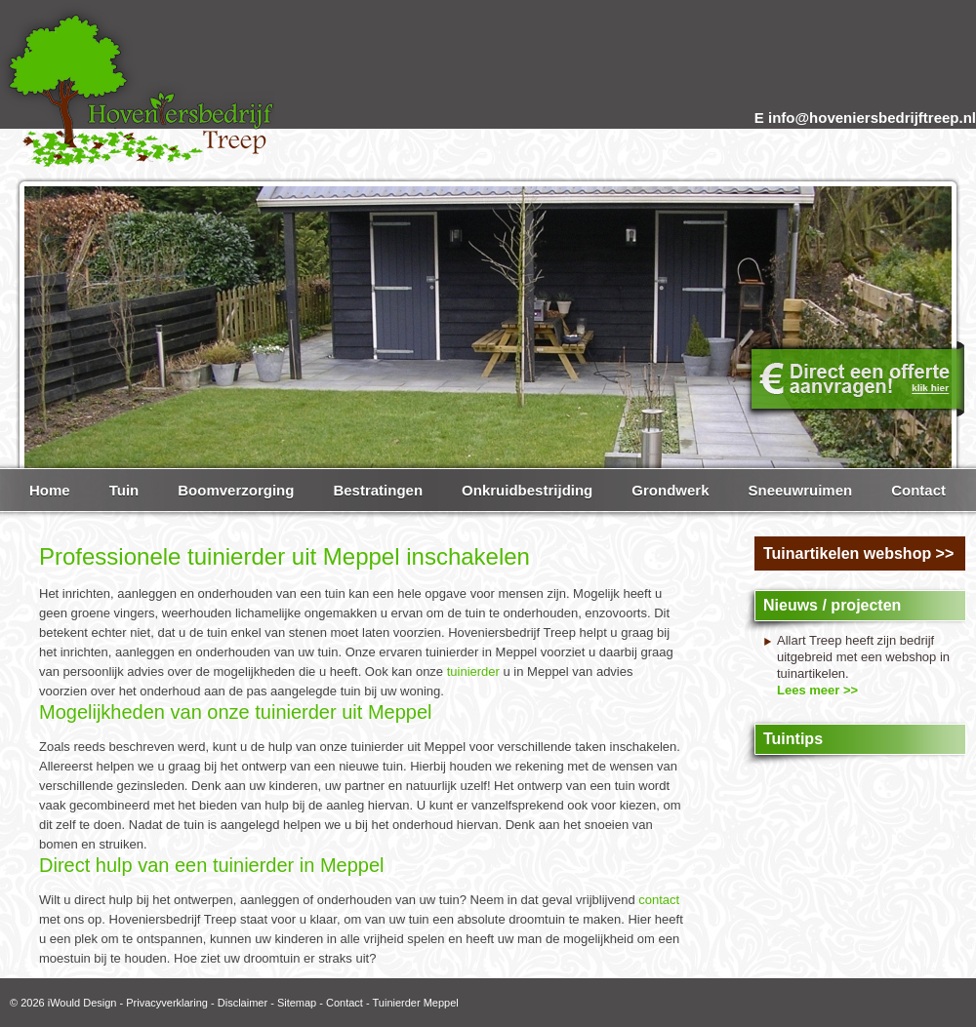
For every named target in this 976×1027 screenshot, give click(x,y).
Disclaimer (242, 1002)
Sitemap (296, 1002)
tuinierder (473, 671)
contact (658, 899)
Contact (344, 1002)
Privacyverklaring (167, 1002)
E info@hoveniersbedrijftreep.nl (865, 117)
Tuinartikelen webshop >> (858, 553)
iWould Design (82, 1002)
